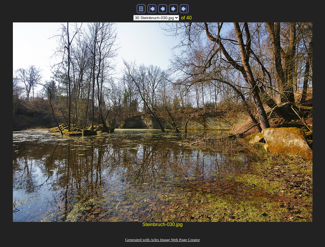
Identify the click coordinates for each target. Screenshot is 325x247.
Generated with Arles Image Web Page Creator (162, 239)
